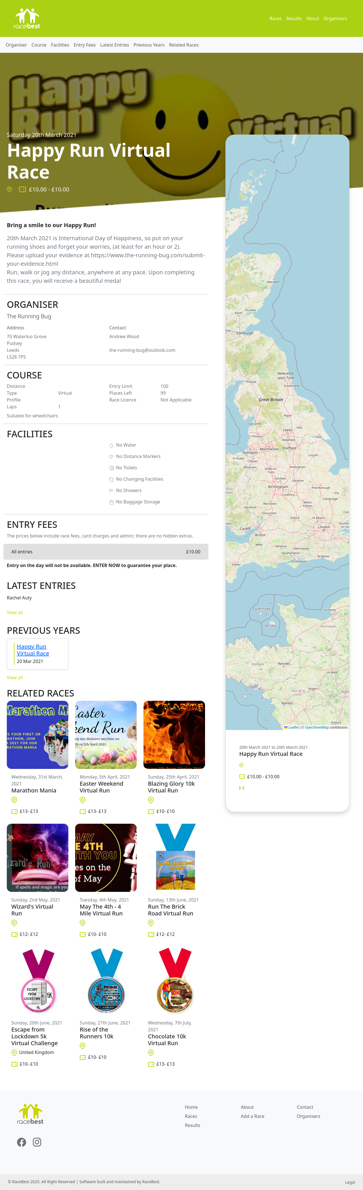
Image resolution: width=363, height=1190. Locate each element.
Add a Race (252, 1116)
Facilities (60, 45)
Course (39, 45)
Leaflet (291, 727)
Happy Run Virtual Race (33, 650)
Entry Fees (85, 45)
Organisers (335, 18)
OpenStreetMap (317, 727)
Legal (350, 1182)
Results (294, 18)
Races (275, 18)
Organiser (16, 45)
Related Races (184, 45)
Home (191, 1107)
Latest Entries (114, 45)
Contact (305, 1107)
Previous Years (149, 45)
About (312, 18)
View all (15, 612)
